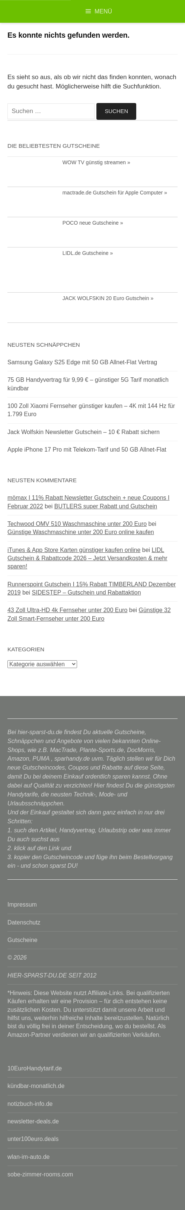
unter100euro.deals (32, 1139)
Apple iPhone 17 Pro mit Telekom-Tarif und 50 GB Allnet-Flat (86, 449)
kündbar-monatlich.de (35, 1086)
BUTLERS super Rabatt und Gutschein (105, 506)
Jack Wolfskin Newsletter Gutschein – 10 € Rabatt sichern (83, 432)
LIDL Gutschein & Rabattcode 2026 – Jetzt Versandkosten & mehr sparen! (87, 558)
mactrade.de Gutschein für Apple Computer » (115, 193)
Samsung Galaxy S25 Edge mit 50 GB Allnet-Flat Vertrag (82, 362)
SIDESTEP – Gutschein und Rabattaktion (86, 592)
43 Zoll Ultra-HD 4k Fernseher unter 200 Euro (67, 610)
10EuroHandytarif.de (34, 1068)
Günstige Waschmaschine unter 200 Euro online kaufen (80, 532)
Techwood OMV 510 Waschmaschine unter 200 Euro (77, 524)
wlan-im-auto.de (28, 1157)
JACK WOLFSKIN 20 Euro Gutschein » (108, 298)
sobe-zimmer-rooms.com (40, 1174)
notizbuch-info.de (29, 1104)
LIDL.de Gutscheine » (88, 253)
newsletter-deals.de (33, 1121)
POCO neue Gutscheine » (93, 223)
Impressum (22, 904)
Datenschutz (24, 922)
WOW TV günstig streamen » (96, 162)
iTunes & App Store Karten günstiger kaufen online (73, 550)
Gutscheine (22, 940)
